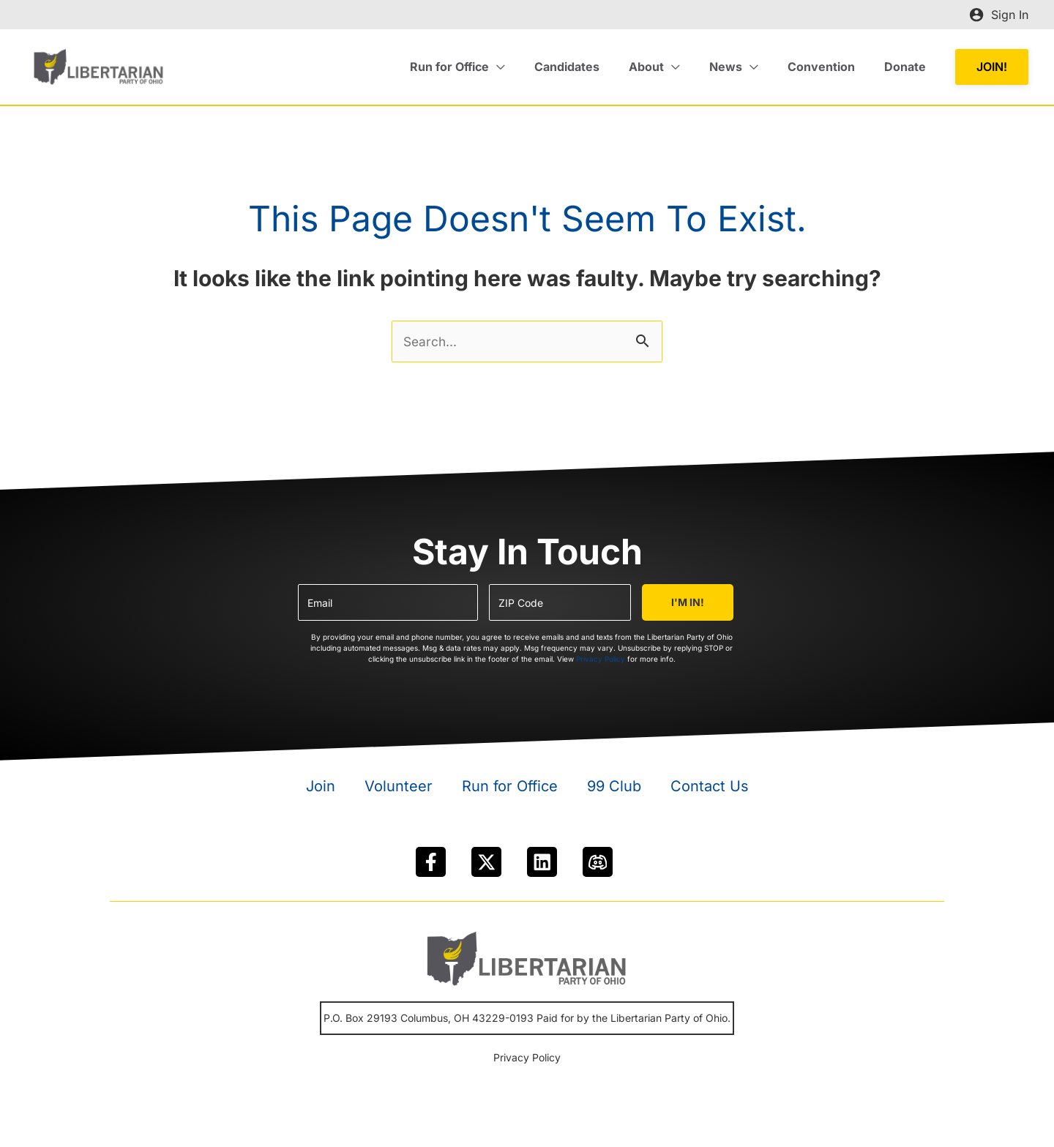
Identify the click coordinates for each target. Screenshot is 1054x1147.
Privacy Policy (600, 662)
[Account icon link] (998, 14)
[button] (991, 67)
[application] (529, 66)
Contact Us (709, 790)
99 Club (614, 790)
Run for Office (510, 790)
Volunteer (399, 790)
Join (320, 790)
